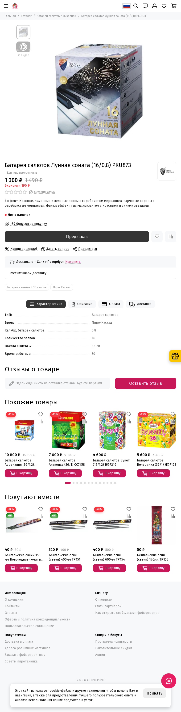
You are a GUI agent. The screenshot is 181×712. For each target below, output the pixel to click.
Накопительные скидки (113, 648)
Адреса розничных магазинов (27, 648)
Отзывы (11, 613)
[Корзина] (174, 6)
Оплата (111, 304)
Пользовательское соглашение (29, 626)
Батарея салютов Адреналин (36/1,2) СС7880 (19, 462)
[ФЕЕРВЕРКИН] (15, 6)
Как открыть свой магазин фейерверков (127, 613)
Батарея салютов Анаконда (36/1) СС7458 (67, 462)
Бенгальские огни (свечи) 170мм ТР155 (152, 557)
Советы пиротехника (21, 661)
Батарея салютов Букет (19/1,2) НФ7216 (111, 462)
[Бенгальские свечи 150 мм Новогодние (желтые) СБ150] (24, 525)
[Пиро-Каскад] (167, 171)
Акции (100, 655)
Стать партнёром (108, 606)
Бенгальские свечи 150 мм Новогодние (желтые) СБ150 (24, 557)
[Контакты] (145, 6)
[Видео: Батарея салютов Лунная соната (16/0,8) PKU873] (23, 47)
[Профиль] (154, 6)
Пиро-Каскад (61, 287)
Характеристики (46, 304)
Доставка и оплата (19, 642)
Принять (154, 693)
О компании (14, 600)
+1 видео (23, 55)
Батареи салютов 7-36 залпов (56, 16)
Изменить (73, 262)
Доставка (140, 304)
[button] (68, 483)
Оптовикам (103, 600)
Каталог (26, 16)
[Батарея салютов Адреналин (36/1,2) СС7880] (24, 430)
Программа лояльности (113, 642)
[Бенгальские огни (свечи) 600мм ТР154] (112, 525)
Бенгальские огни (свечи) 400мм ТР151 (64, 557)
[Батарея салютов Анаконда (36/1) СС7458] (68, 430)
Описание (82, 304)
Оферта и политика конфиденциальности (37, 619)
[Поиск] (135, 6)
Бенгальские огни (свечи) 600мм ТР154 (109, 557)
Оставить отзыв (145, 383)
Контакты (12, 606)
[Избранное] (164, 6)
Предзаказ (77, 236)
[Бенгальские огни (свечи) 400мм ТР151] (68, 525)
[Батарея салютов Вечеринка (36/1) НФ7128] (156, 430)
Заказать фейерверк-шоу (25, 655)
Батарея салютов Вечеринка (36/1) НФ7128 (156, 462)
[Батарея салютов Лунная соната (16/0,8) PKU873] (99, 91)
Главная (10, 16)
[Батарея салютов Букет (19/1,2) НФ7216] (112, 430)
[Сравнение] (170, 236)
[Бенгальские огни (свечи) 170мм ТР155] (156, 525)
